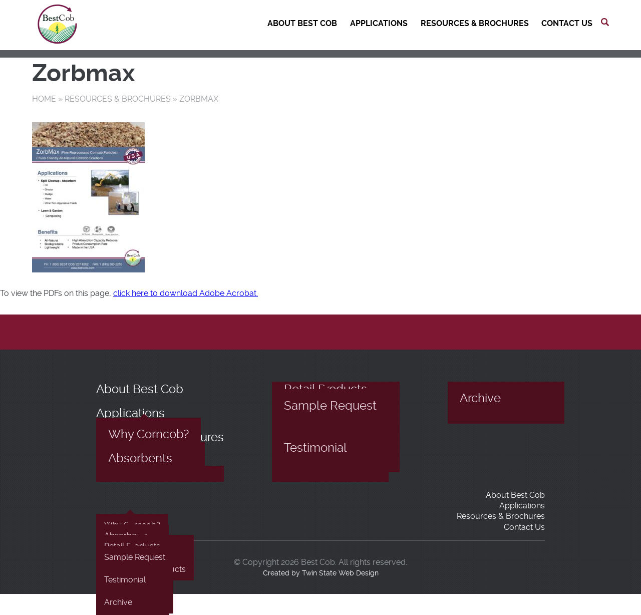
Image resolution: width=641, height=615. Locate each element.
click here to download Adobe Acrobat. (185, 293)
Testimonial (315, 448)
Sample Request (330, 406)
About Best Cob (302, 23)
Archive (480, 398)
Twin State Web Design (340, 573)
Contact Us (566, 23)
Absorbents (140, 458)
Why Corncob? (148, 434)
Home (44, 99)
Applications (379, 23)
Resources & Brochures (475, 23)
